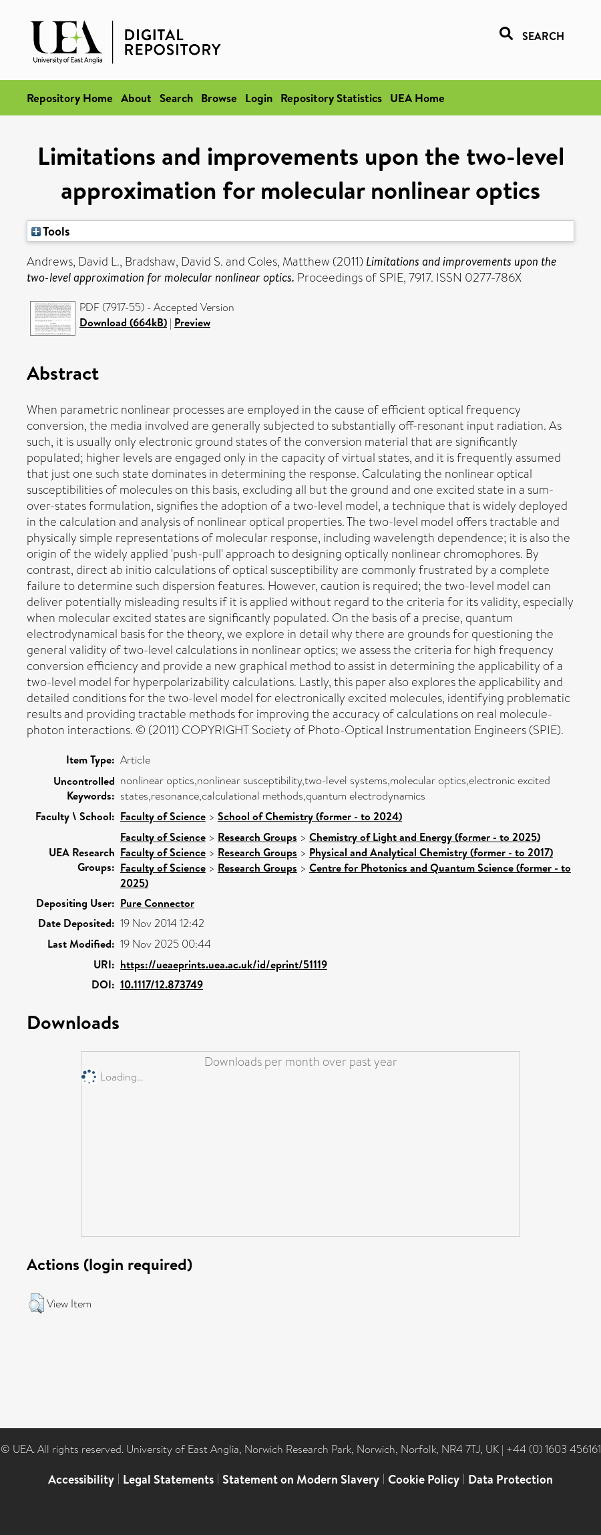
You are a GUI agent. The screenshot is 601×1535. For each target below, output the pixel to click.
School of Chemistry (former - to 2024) (310, 816)
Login (258, 97)
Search (176, 97)
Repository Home (70, 97)
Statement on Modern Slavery (300, 1479)
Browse (219, 97)
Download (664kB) (123, 322)
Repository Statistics (331, 97)
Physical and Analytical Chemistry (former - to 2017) (431, 852)
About (136, 97)
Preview (192, 322)
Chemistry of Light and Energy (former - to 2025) (424, 837)
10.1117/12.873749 (161, 984)
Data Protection (510, 1479)
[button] (36, 1303)
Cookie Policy (423, 1479)
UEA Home (417, 97)
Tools (50, 231)
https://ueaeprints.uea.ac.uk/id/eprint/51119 (223, 964)
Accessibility (81, 1479)
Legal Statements (168, 1479)
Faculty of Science (163, 816)
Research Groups (257, 837)
